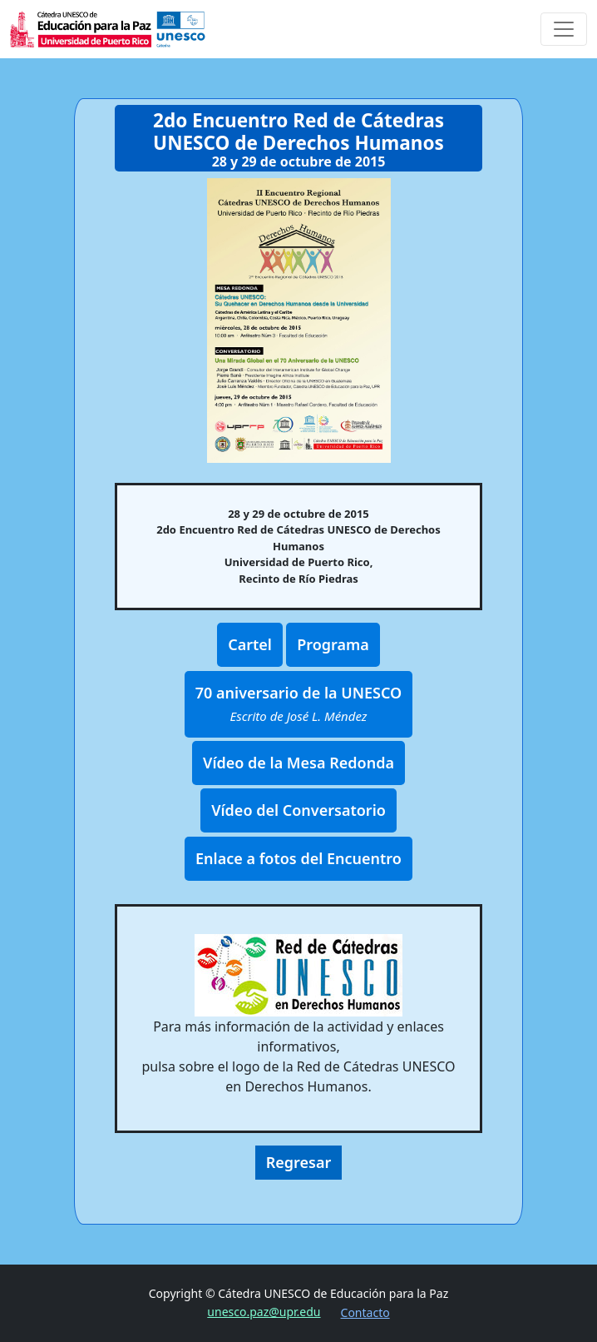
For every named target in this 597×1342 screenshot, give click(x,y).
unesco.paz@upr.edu (263, 1312)
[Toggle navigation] (563, 29)
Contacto (365, 1312)
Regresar (299, 1162)
